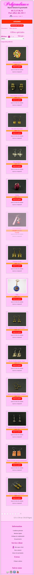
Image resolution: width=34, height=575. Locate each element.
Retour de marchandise (17, 553)
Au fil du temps (11, 572)
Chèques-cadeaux (18, 561)
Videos (17, 572)
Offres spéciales (13, 28)
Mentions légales (18, 533)
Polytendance (4, 28)
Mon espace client (19, 547)
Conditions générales (18, 530)
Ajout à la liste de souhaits (17, 69)
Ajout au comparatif (17, 71)
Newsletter (7, 572)
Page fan (14, 572)
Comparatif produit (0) (6, 41)
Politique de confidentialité (18, 536)
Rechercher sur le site (17, 25)
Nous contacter (17, 550)
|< (2, 513)
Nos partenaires (18, 539)
